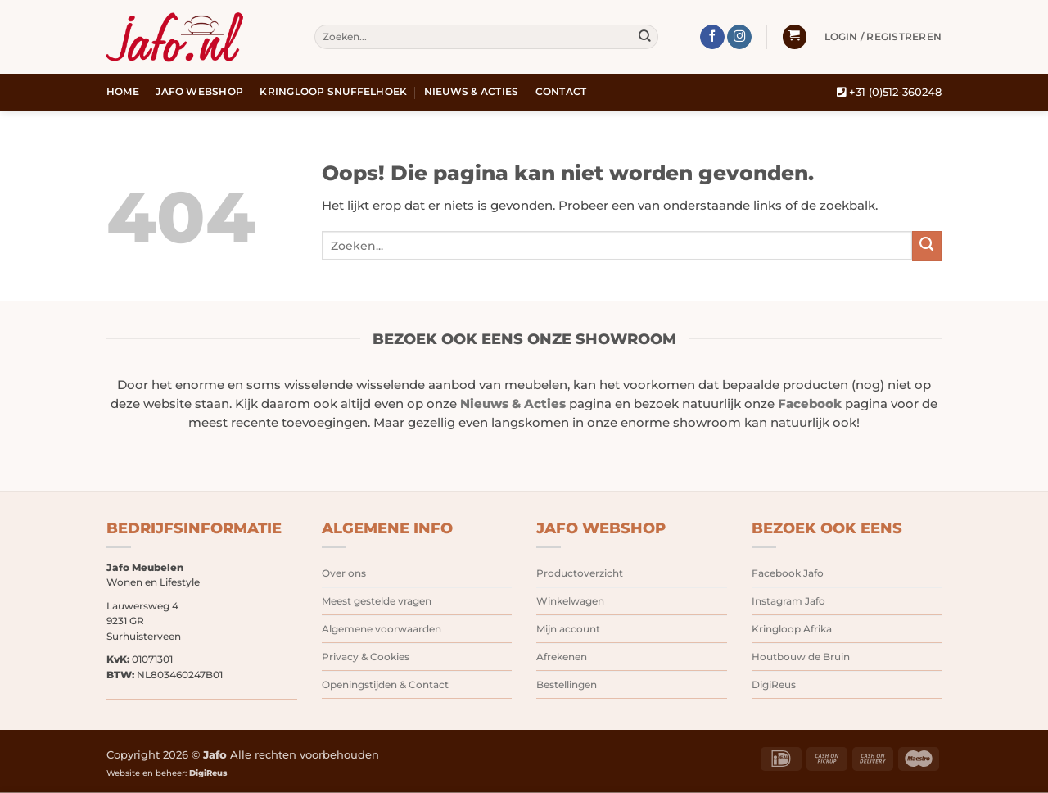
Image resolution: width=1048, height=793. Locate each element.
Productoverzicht (579, 573)
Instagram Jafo (788, 601)
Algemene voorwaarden (381, 629)
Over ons (344, 573)
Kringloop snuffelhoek (333, 91)
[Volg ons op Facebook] (712, 37)
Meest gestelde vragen (376, 601)
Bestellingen (566, 684)
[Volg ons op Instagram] (739, 37)
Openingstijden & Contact (385, 684)
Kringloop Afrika (792, 629)
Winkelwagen (570, 601)
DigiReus (774, 684)
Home (122, 91)
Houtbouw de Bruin (801, 656)
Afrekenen (561, 656)
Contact (561, 91)
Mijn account (568, 629)
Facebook (810, 403)
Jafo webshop (199, 91)
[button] (794, 37)
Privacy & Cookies (365, 656)
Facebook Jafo (788, 573)
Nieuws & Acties (471, 91)
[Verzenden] (644, 37)
